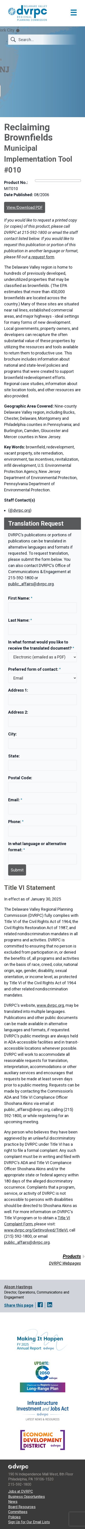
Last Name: (19, 620)
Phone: (15, 821)
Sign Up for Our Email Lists (29, 1522)
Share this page (18, 1305)
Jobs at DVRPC (20, 1491)
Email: (14, 799)
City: (12, 734)
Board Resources (22, 1507)
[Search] (45, 40)
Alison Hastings (18, 1286)
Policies (14, 1517)
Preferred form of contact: (33, 669)
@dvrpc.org (20, 510)
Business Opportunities (26, 1496)
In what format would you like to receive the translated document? (40, 645)
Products (72, 1256)
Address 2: (18, 712)
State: (14, 756)
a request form (41, 257)
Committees (17, 1512)
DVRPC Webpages (65, 1263)
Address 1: (18, 690)
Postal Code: (20, 777)
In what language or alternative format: (37, 846)
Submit (17, 870)
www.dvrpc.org (50, 1005)
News (12, 1501)
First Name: (19, 598)
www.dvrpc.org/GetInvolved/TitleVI (36, 1230)
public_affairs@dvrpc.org (31, 583)
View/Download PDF (25, 207)
